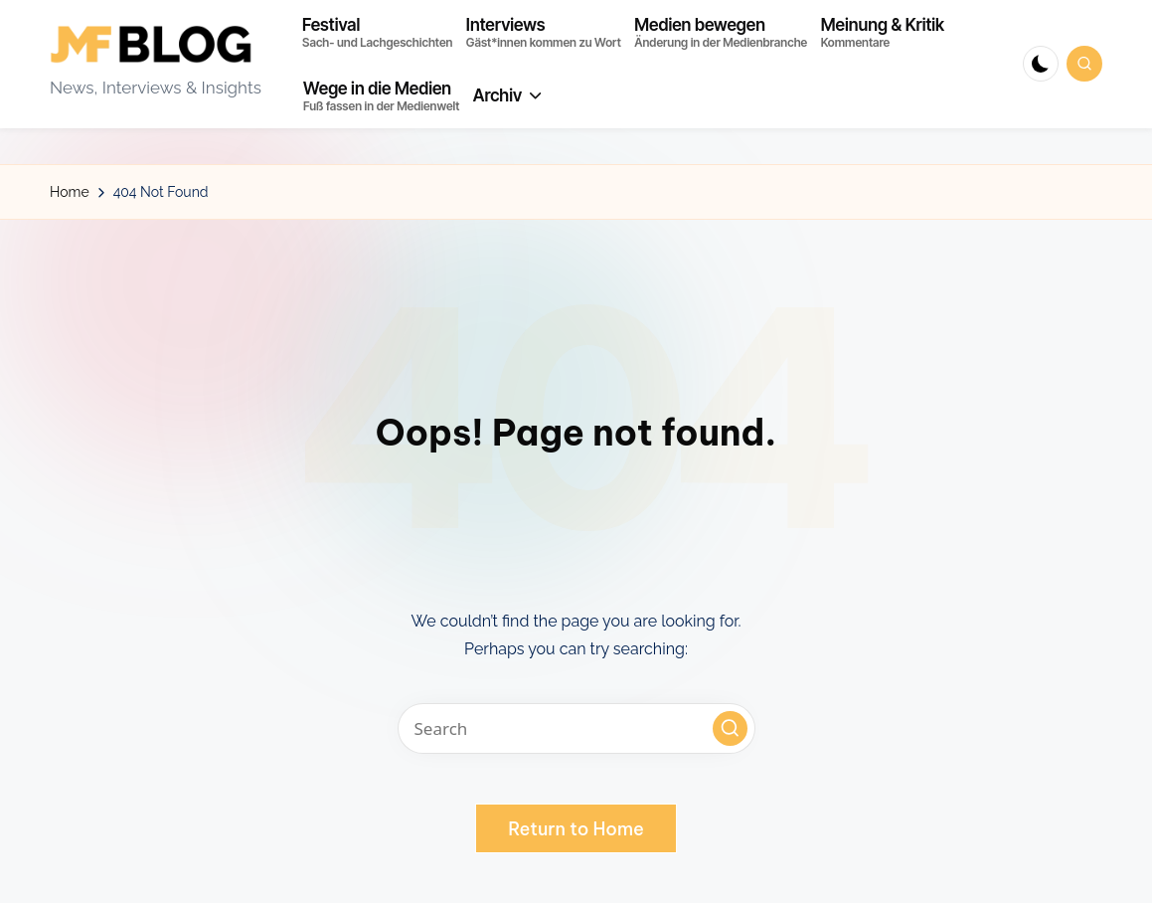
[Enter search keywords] (576, 728)
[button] (730, 728)
